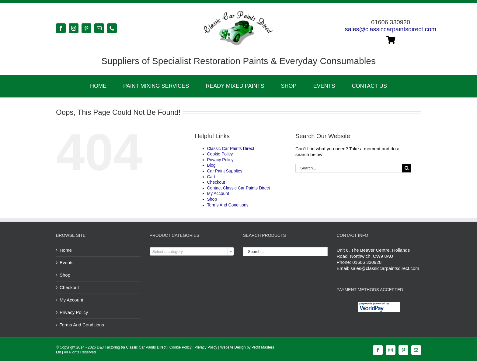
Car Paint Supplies (224, 171)
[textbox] (192, 251)
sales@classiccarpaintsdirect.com (390, 29)
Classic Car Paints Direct (230, 148)
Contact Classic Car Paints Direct (238, 188)
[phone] (112, 28)
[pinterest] (86, 28)
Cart (211, 176)
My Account (218, 193)
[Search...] (348, 168)
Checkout (216, 182)
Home (66, 250)
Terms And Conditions (228, 205)
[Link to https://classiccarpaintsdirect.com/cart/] (390, 40)
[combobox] (192, 251)
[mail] (99, 28)
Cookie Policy (220, 154)
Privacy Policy (220, 159)
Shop (212, 199)
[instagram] (73, 28)
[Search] (406, 168)
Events (67, 262)
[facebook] (61, 28)
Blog (211, 165)
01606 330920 (366, 262)
